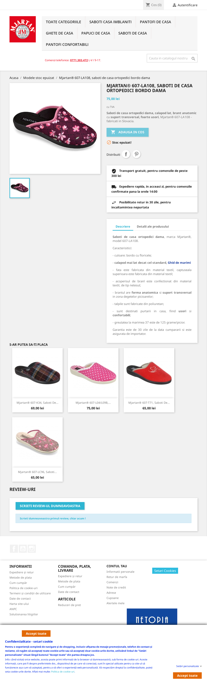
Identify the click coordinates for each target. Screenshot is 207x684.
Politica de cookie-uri (62, 671)
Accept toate (36, 633)
